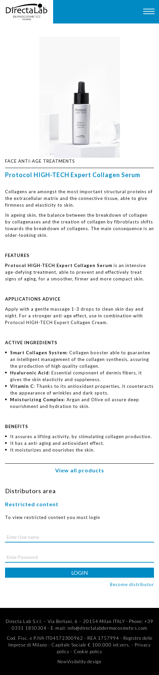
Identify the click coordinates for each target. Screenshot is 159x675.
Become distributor (132, 584)
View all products (79, 470)
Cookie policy (88, 651)
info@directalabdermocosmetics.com (107, 628)
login (79, 572)
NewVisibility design (79, 661)
